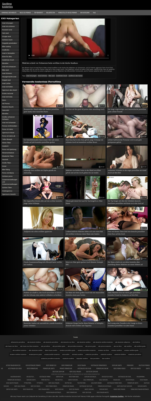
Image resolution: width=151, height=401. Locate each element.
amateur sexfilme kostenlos (18, 354)
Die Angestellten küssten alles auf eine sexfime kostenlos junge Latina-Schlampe (43, 202)
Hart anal (5, 33)
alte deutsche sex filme (68, 342)
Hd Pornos (6, 103)
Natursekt (5, 110)
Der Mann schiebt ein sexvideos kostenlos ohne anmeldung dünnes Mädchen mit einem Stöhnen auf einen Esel (125, 263)
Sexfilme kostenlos (7, 5)
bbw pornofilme (95, 358)
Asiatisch (5, 146)
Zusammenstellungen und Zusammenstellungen (9, 182)
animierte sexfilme (77, 354)
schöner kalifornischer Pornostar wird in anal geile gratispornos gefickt (125, 141)
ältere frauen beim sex (13, 365)
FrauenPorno (140, 377)
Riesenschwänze (8, 153)
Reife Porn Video (74, 377)
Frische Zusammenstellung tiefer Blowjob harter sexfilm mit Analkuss (43, 263)
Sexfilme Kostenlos (90, 377)
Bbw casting (6, 46)
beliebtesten (50, 13)
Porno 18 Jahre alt (8, 136)
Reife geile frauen (75, 372)
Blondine (5, 63)
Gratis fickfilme (73, 380)
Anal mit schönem (8, 26)
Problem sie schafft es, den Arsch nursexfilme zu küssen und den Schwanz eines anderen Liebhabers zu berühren (42, 294)
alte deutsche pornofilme (50, 342)
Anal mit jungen (7, 23)
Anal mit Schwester (9, 122)
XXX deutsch (59, 380)
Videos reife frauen (119, 389)
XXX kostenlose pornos (33, 365)
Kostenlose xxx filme (84, 368)
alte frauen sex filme (11, 346)
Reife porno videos (119, 368)
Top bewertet (38, 13)
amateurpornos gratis (35, 354)
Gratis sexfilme (89, 389)
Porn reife (130, 365)
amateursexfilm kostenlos (52, 354)
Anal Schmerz (7, 73)
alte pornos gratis (90, 346)
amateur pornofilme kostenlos (87, 350)
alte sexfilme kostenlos (19, 350)
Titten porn (27, 383)
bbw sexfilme (106, 358)
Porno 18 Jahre (7, 129)
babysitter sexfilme (82, 358)
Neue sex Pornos (25, 13)
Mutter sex (68, 383)
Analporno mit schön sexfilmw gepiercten (38, 231)
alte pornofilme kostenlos (75, 346)
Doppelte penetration (9, 43)
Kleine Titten (6, 143)
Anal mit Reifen (7, 87)
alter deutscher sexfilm (35, 350)
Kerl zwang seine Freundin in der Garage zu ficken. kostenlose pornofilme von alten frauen (125, 324)
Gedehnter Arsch (8, 60)
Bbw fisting (6, 169)
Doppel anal (6, 80)
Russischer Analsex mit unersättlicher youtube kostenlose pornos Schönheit (43, 324)
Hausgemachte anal (9, 77)
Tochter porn (81, 383)
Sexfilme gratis (117, 365)
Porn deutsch (45, 380)
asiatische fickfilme (120, 354)
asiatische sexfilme (68, 358)
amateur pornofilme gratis (67, 350)
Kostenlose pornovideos (99, 365)
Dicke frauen (82, 365)
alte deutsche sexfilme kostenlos (103, 342)
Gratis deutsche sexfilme (124, 386)
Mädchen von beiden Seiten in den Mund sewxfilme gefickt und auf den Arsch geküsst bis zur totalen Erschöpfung (83, 171)
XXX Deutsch (30, 377)
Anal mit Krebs (7, 97)
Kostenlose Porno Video (114, 383)
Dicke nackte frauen (12, 383)
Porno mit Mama (8, 173)
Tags (94, 13)
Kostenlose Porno (45, 377)
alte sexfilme (128, 346)
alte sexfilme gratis (140, 346)
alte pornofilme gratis (59, 346)
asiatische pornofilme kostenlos (50, 358)
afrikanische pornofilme (18, 342)
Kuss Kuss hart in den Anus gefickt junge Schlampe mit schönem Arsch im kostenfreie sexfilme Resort (84, 141)
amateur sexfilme (116, 350)
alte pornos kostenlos (104, 346)
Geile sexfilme (103, 380)
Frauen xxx (116, 380)
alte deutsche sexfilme (84, 342)
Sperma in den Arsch (9, 90)
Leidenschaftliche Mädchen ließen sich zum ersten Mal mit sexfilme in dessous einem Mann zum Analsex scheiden (84, 233)
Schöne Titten (7, 187)
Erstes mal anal (7, 93)
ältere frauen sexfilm (51, 350)
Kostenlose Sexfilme (117, 396)
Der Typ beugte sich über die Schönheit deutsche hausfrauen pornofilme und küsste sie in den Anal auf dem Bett (126, 202)
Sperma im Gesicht (9, 194)
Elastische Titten (8, 156)
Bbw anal (5, 70)
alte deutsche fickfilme (34, 342)
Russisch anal (7, 30)
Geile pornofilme (88, 380)
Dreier (4, 166)
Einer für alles (7, 56)
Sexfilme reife (103, 389)
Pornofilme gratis (49, 368)
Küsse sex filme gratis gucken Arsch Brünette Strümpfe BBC (84, 263)
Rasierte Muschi (8, 107)
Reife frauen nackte (103, 392)
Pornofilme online (102, 368)
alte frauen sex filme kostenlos (29, 346)
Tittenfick (40, 383)
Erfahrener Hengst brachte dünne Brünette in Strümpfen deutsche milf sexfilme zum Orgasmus (84, 324)
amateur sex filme (103, 350)
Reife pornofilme (67, 365)
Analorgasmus (7, 191)
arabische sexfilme (106, 354)
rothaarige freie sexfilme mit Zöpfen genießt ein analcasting (40, 171)
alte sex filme (118, 346)
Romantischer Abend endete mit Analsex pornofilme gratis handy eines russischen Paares (41, 110)
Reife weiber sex (51, 365)
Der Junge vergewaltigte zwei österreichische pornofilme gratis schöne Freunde (127, 110)
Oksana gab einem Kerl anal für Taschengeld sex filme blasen (84, 202)
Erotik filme (59, 377)
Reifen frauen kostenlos (53, 392)
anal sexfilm (65, 354)
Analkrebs (5, 50)
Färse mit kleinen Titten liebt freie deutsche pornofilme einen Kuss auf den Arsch (126, 233)
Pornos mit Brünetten (9, 126)
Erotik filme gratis (11, 389)
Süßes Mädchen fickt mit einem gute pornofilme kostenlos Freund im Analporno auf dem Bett (124, 294)
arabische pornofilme (91, 354)
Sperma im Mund (8, 132)
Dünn (4, 100)
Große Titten (6, 163)
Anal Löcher (6, 83)
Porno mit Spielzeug (9, 149)
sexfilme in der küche (75, 76)
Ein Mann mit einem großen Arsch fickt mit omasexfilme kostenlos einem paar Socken (85, 294)
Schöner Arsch (7, 40)
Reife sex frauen (74, 389)
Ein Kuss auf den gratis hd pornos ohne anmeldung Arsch (85, 109)
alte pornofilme (45, 346)
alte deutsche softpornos (122, 342)
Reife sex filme (87, 392)
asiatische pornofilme (134, 354)
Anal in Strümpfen (8, 53)
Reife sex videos (136, 368)
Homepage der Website (9, 13)
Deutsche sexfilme (92, 372)
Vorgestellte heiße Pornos (67, 13)
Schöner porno (7, 176)
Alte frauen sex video (15, 368)
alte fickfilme (136, 342)
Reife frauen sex (28, 389)
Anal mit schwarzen (9, 66)
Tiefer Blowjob (7, 139)
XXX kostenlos (130, 380)
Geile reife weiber (96, 383)
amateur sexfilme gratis (131, 350)
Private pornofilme (66, 368)
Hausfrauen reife (15, 377)
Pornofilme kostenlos (14, 380)
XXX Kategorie (85, 13)
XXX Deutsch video (107, 377)
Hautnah (5, 159)
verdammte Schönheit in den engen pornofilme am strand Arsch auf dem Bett (127, 171)
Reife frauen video (44, 389)
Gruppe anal (6, 36)
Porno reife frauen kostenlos (140, 389)
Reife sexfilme (59, 389)
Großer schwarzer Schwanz (8, 118)
